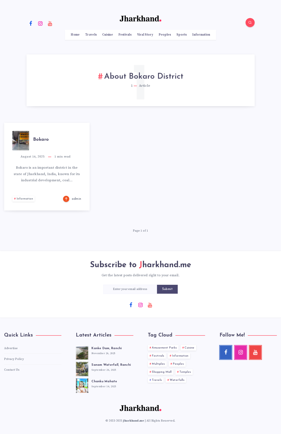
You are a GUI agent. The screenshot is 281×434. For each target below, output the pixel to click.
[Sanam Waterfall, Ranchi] (82, 368)
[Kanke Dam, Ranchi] (82, 351)
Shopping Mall (162, 372)
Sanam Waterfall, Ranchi (111, 365)
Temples (185, 372)
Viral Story (145, 35)
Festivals (124, 35)
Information (201, 35)
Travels (91, 35)
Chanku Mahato (104, 381)
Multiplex (158, 363)
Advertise (11, 348)
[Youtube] (50, 23)
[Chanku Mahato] (82, 385)
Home (75, 35)
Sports (181, 35)
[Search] (250, 22)
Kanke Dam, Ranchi (106, 348)
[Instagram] (40, 23)
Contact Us (11, 370)
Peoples (165, 35)
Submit (167, 289)
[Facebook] (31, 23)
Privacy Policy (14, 359)
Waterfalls (177, 380)
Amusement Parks (164, 347)
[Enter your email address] (130, 289)
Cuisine (107, 35)
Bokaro (41, 139)
